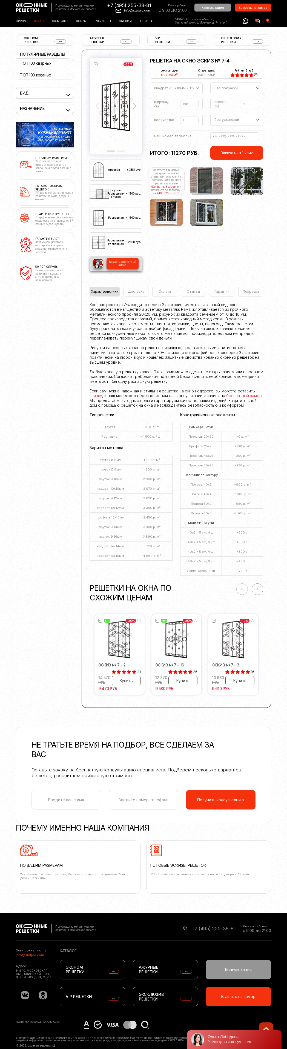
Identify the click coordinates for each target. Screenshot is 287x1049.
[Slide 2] (121, 151)
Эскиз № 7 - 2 (112, 665)
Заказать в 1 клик (237, 152)
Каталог (39, 21)
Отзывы (81, 21)
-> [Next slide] (257, 589)
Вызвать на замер (253, 8)
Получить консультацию (220, 799)
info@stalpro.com (137, 10)
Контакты (145, 21)
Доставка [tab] (136, 291)
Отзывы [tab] (193, 291)
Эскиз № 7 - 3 (225, 665)
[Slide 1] (111, 151)
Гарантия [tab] (221, 291)
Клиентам (125, 21)
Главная (21, 21)
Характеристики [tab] (104, 291)
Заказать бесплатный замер (122, 263)
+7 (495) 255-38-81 (129, 5)
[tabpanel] (176, 441)
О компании (60, 21)
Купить (126, 680)
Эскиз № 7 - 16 (169, 665)
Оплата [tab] (165, 291)
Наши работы (102, 21)
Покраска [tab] (251, 291)
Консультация (213, 8)
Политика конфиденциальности (38, 1022)
